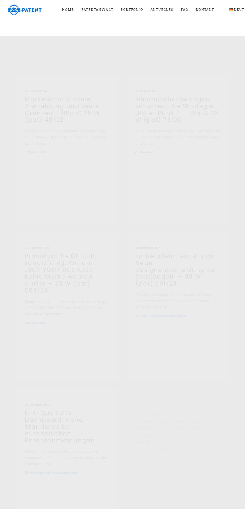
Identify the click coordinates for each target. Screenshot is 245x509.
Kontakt (205, 9)
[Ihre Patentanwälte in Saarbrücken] (25, 9)
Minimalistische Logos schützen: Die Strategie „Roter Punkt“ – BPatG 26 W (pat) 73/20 (177, 87)
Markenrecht (37, 130)
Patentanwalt (98, 9)
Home (68, 9)
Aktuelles (161, 9)
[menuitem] (68, 9)
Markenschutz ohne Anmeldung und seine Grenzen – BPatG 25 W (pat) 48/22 (62, 87)
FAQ (185, 9)
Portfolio (132, 9)
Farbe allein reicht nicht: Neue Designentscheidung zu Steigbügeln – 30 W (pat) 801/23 (176, 265)
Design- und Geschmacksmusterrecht (163, 310)
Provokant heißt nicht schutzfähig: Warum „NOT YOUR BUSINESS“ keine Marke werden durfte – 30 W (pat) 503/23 (61, 255)
